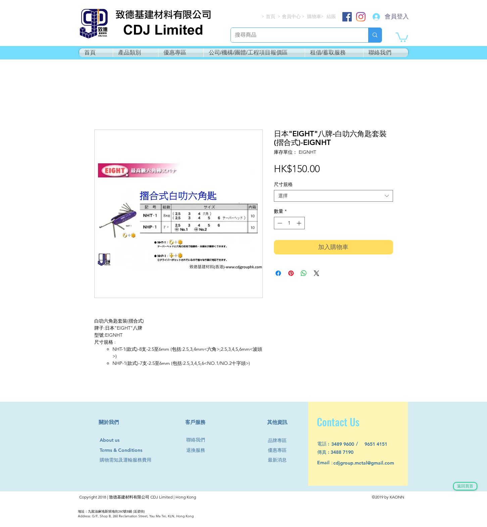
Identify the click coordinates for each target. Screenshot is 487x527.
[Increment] (299, 223)
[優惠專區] (280, 450)
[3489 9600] (346, 444)
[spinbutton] (289, 223)
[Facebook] (347, 16)
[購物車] (314, 16)
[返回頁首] (465, 486)
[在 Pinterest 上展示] (291, 273)
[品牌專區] (280, 440)
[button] (402, 37)
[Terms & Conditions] (127, 450)
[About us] (113, 440)
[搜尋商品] (294, 35)
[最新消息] (280, 460)
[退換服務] (198, 450)
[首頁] (271, 16)
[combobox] (333, 196)
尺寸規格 (283, 184)
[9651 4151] (379, 444)
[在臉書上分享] (278, 273)
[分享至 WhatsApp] (304, 273)
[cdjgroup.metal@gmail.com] (372, 463)
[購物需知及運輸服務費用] (133, 460)
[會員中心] (292, 16)
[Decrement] (279, 223)
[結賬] (332, 16)
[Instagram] (361, 16)
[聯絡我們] (198, 440)
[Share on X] (316, 273)
